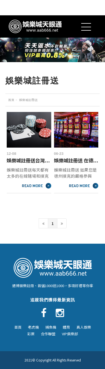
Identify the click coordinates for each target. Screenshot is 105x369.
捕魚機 (50, 327)
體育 (66, 327)
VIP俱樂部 (70, 333)
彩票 (30, 333)
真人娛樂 (83, 327)
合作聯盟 (48, 333)
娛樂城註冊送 (28, 100)
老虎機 (33, 327)
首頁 (11, 100)
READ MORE (36, 186)
